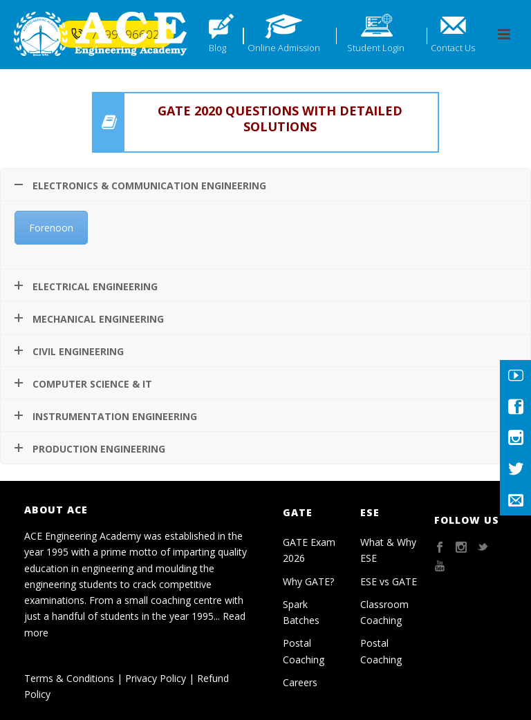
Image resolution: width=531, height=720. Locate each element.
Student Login (375, 47)
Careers (300, 682)
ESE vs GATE (388, 581)
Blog (217, 47)
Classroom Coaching (384, 612)
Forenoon (51, 227)
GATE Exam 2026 (309, 550)
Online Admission (284, 47)
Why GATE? (308, 581)
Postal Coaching (303, 650)
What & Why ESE (388, 550)
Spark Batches (301, 612)
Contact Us (453, 47)
